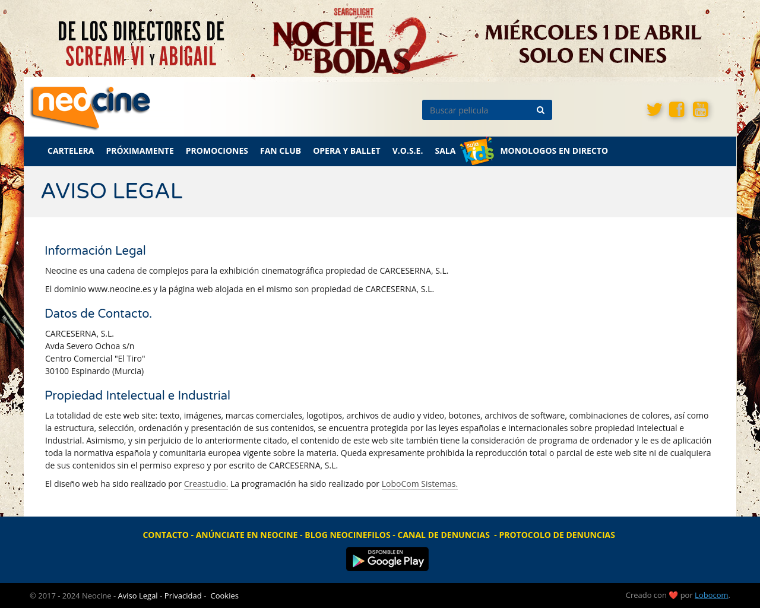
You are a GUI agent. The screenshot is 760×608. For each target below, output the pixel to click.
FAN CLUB (280, 150)
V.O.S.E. (407, 150)
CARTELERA (71, 150)
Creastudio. (206, 483)
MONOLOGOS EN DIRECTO (554, 150)
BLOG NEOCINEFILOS (347, 534)
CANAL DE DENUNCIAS (443, 534)
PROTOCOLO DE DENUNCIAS (557, 534)
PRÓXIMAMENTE (139, 150)
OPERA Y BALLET (347, 150)
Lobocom (711, 595)
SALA (445, 150)
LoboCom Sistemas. (420, 483)
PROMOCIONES (217, 150)
